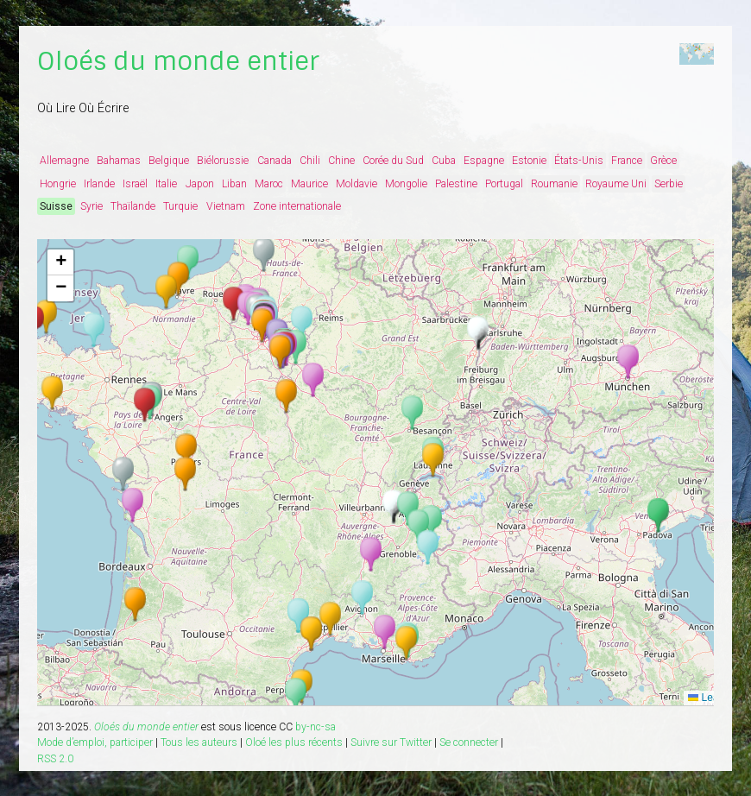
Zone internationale (297, 206)
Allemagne (64, 161)
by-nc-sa (315, 727)
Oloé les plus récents (294, 742)
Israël (135, 184)
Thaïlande (132, 206)
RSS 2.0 (55, 759)
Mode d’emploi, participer (95, 742)
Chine (341, 161)
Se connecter (468, 742)
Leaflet (710, 698)
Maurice (309, 184)
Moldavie (356, 184)
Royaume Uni (616, 184)
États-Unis (578, 161)
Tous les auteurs (199, 742)
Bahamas (119, 161)
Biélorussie (223, 161)
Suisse (56, 206)
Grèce (663, 161)
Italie (166, 184)
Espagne (484, 161)
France (626, 161)
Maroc (269, 184)
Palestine (456, 184)
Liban (234, 184)
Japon (200, 184)
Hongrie (58, 184)
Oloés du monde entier (178, 61)
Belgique (168, 161)
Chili (310, 161)
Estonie (529, 161)
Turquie (180, 206)
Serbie (668, 184)
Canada (274, 161)
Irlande (99, 184)
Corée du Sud (393, 161)
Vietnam (225, 206)
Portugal (504, 184)
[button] (384, 632)
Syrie (91, 206)
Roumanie (554, 184)
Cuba (444, 161)
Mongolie (406, 184)
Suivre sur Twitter (391, 742)
